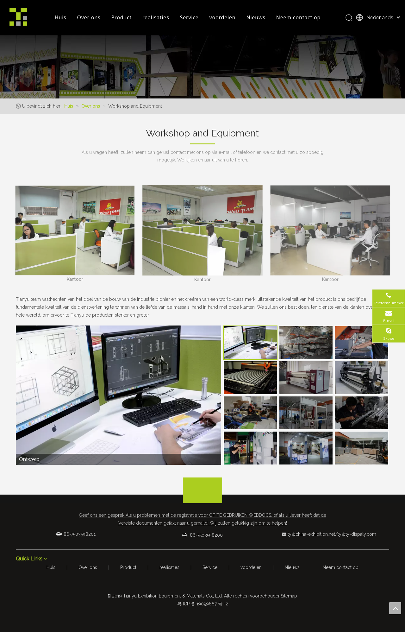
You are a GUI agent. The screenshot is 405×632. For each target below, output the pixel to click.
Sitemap (289, 595)
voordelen (222, 17)
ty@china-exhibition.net (311, 534)
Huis (60, 17)
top (395, 608)
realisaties (155, 17)
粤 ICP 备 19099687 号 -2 (202, 603)
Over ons (89, 17)
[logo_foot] (202, 496)
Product (121, 17)
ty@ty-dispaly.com (357, 534)
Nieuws (255, 17)
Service (189, 17)
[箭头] (202, 482)
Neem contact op (298, 17)
